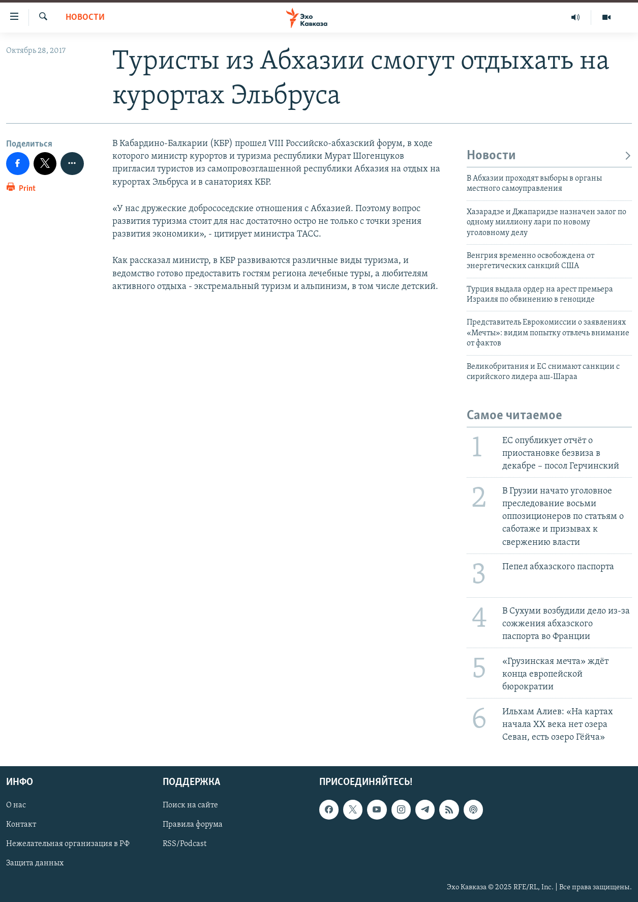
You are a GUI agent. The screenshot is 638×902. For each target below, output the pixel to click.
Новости (85, 17)
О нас (16, 805)
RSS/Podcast (184, 844)
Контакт (21, 825)
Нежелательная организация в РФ (68, 844)
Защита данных (35, 863)
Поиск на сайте (190, 805)
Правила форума (193, 825)
